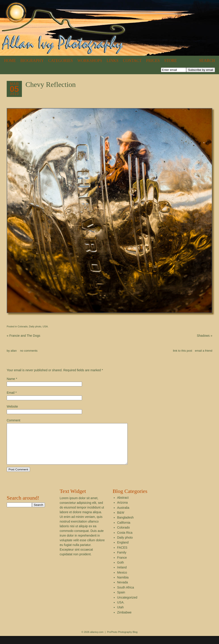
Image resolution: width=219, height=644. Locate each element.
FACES (122, 555)
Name (11, 379)
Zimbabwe (124, 620)
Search (207, 61)
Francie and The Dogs (23, 335)
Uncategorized (127, 605)
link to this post (182, 350)
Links (112, 61)
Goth (120, 570)
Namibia (122, 585)
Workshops (89, 61)
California (123, 530)
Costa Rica (124, 540)
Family (121, 560)
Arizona (122, 510)
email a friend (203, 350)
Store (170, 61)
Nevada (122, 590)
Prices (153, 61)
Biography (32, 61)
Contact (132, 61)
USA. (45, 326)
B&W (120, 520)
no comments (29, 350)
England (122, 550)
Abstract (122, 505)
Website (12, 406)
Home (10, 61)
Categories (60, 61)
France (122, 565)
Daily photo (35, 326)
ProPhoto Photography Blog (122, 640)
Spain (121, 600)
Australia (123, 515)
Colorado (23, 326)
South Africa (125, 595)
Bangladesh (125, 525)
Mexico (122, 580)
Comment (13, 420)
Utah (120, 615)
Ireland (122, 575)
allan (14, 350)
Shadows (204, 335)
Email (11, 392)
